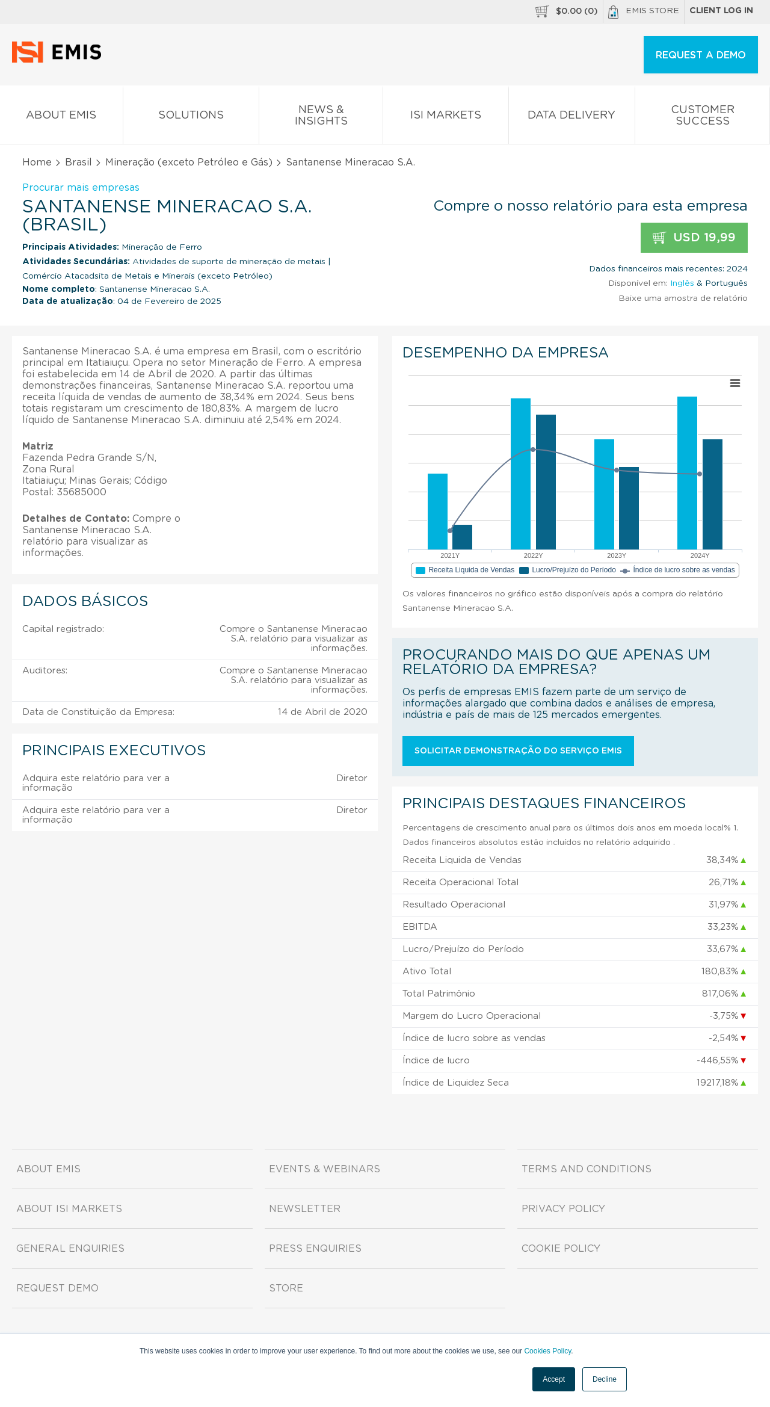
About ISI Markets (69, 1209)
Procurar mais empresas (81, 188)
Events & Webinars (324, 1169)
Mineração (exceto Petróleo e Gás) (189, 162)
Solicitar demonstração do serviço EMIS (518, 751)
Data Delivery (572, 117)
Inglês (682, 283)
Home (37, 162)
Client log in (721, 11)
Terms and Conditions (586, 1169)
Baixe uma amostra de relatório (683, 298)
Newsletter (304, 1209)
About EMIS (61, 117)
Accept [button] (554, 1379)
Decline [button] (605, 1379)
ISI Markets (445, 117)
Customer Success (702, 118)
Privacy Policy (563, 1209)
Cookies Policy (547, 1351)
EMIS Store (643, 12)
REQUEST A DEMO (701, 55)
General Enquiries (70, 1249)
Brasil (78, 162)
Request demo (57, 1288)
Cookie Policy (561, 1249)
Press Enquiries (315, 1249)
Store (286, 1288)
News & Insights (321, 118)
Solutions (191, 117)
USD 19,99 (694, 238)
